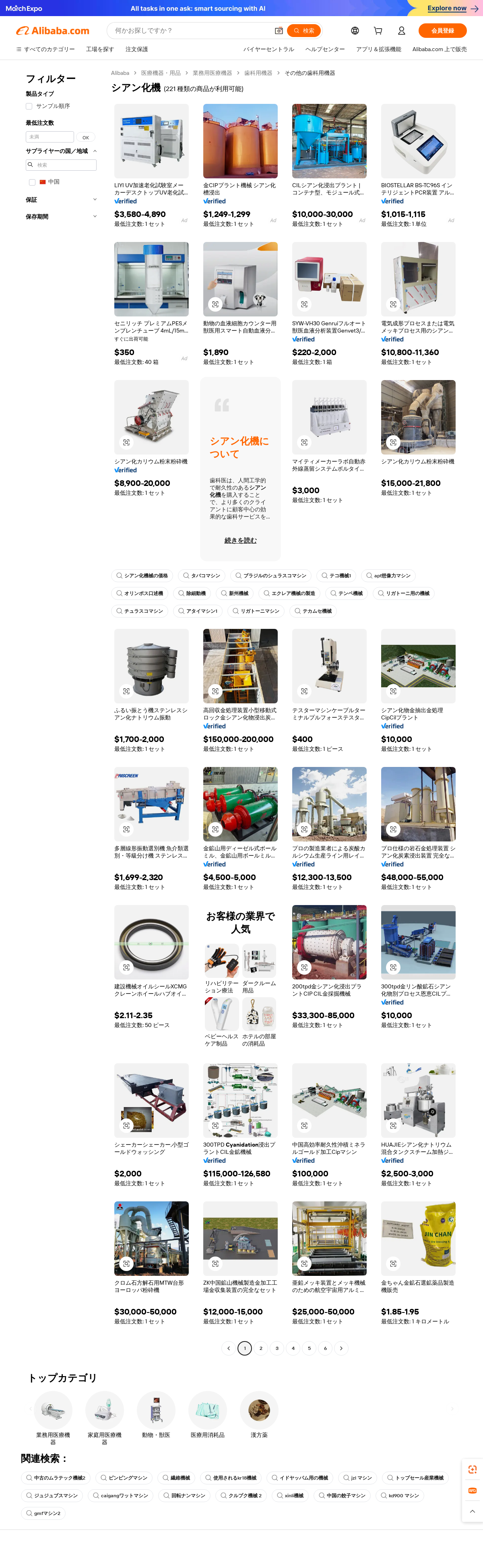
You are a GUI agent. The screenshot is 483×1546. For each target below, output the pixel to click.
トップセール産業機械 (415, 1478)
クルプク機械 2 (241, 1495)
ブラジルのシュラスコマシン (270, 576)
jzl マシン (357, 1478)
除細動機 (192, 593)
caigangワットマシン (120, 1495)
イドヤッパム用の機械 (300, 1478)
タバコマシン (201, 576)
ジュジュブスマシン (52, 1495)
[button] (279, 30)
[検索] (304, 30)
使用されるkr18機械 (230, 1478)
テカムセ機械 (313, 611)
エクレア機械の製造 (289, 593)
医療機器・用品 (161, 73)
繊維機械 (176, 1478)
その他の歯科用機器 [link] (310, 73)
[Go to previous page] (228, 1348)
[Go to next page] (341, 1348)
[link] (472, 1469)
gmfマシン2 (43, 1513)
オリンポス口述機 (139, 593)
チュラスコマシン (139, 611)
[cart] (380, 32)
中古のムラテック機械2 (55, 1478)
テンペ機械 (346, 593)
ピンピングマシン (124, 1478)
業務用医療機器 (212, 73)
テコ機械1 (336, 576)
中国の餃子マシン (342, 1495)
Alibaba (120, 73)
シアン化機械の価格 (142, 576)
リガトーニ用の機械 (403, 593)
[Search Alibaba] (191, 30)
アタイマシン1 (197, 611)
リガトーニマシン (256, 611)
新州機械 (234, 593)
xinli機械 (290, 1495)
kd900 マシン (400, 1495)
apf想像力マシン (388, 576)
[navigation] (61, 711)
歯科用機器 (258, 73)
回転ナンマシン (184, 1495)
